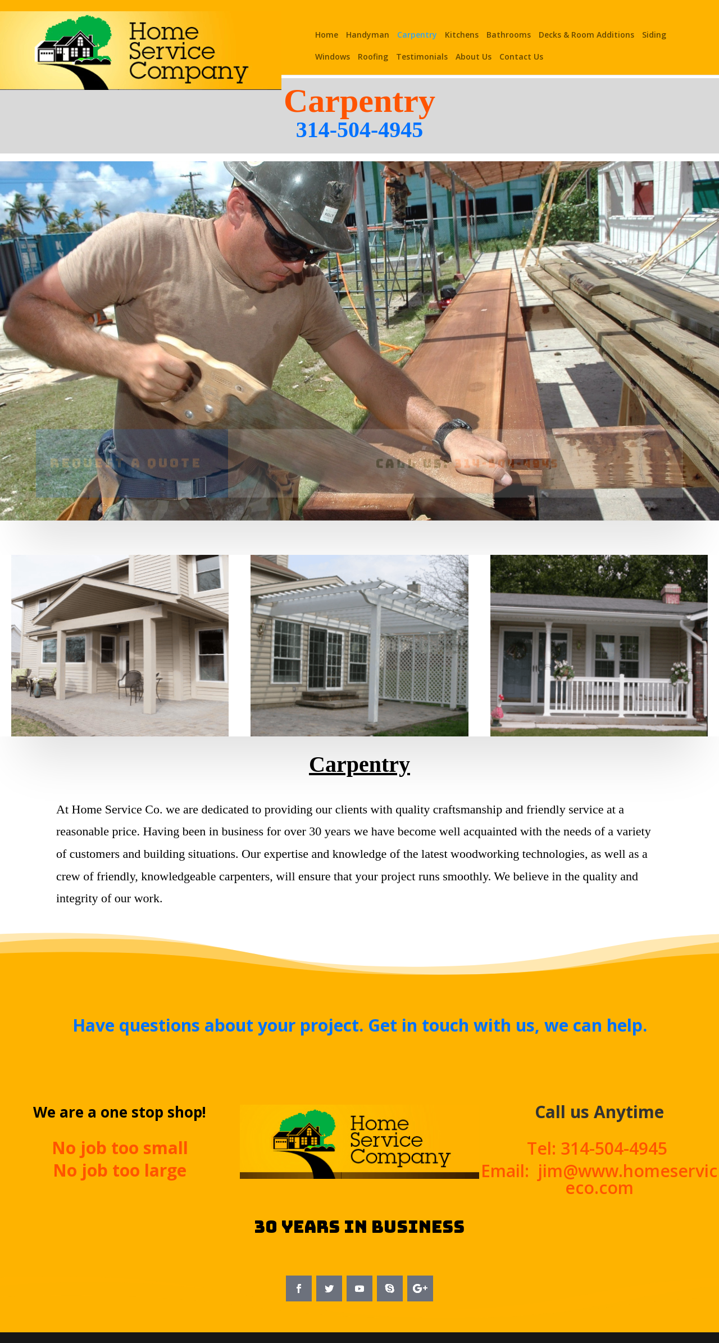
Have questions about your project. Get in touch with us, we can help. (359, 1025)
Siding (654, 35)
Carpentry (417, 35)
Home (326, 35)
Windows (332, 57)
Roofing (373, 57)
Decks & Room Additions (586, 35)
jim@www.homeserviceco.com (627, 1179)
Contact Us (521, 57)
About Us (474, 57)
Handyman (367, 35)
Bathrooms (508, 35)
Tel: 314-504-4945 (599, 1148)
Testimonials (422, 57)
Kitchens (462, 35)
